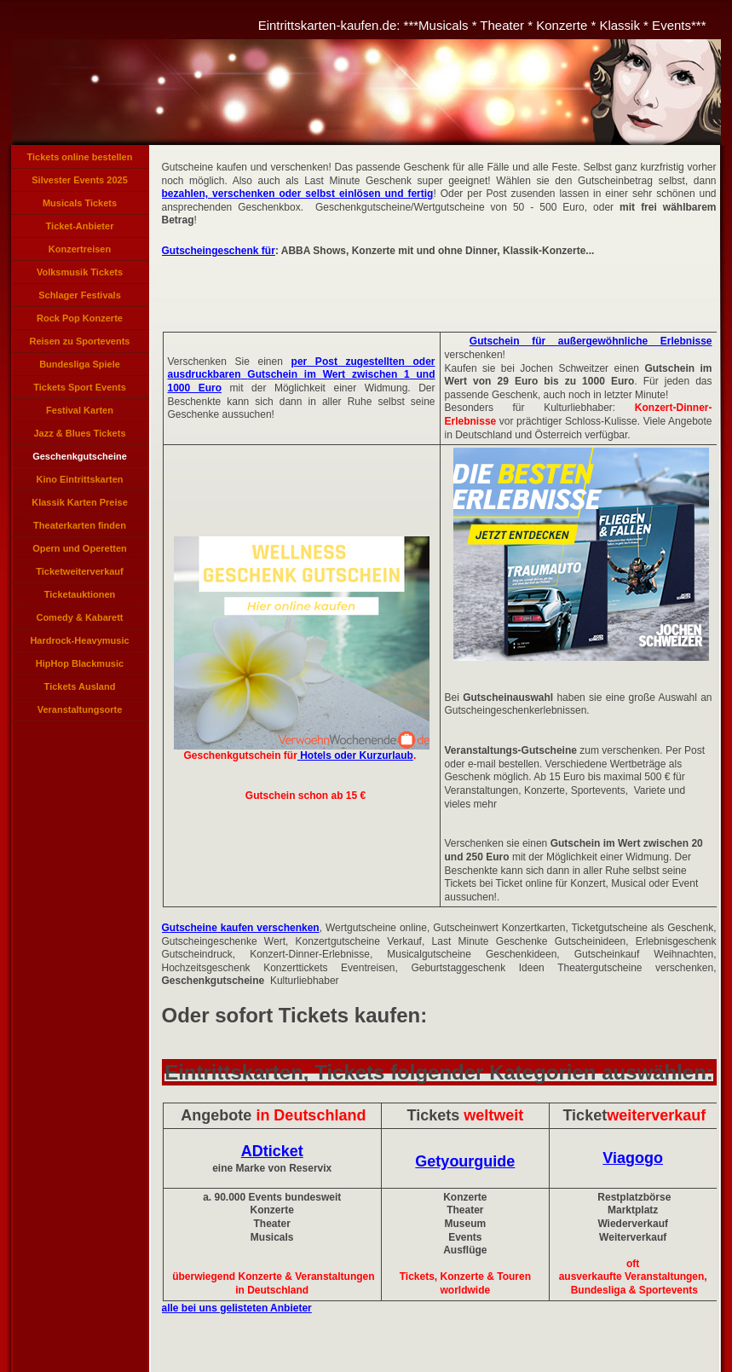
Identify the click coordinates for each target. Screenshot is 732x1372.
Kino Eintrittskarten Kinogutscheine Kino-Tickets (80, 482)
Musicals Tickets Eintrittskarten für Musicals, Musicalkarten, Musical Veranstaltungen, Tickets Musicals (80, 206)
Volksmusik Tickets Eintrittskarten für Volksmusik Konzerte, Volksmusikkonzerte (80, 275)
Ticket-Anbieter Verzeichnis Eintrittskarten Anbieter (80, 229)
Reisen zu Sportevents (80, 341)
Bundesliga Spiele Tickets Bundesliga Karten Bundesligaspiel (79, 367)
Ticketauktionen (80, 594)
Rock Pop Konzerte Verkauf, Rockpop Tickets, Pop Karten (80, 321)
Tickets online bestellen (80, 157)
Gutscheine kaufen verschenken (241, 928)
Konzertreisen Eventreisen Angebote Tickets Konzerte (80, 252)
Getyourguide (465, 1161)
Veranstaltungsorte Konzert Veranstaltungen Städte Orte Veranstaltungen (80, 712)
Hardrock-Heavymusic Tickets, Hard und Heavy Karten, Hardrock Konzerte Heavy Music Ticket (80, 643)
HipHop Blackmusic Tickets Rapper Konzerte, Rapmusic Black (80, 666)
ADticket (272, 1151)
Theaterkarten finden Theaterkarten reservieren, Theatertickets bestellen (79, 528)
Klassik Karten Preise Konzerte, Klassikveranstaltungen (80, 505)
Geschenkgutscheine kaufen (79, 459)
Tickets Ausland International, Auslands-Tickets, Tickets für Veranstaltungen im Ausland (79, 689)
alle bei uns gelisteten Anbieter (237, 1308)
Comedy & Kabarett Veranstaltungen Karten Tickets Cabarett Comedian (79, 620)
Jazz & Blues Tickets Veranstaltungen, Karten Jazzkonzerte (80, 436)
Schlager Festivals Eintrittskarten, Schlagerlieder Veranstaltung (79, 298)
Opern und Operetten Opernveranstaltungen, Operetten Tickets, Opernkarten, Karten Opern (79, 551)
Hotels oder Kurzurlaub (355, 755)
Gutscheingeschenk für (218, 251)
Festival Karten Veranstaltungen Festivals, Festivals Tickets (79, 413)
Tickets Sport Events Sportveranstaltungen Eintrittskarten (80, 390)
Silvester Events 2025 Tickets (80, 183)
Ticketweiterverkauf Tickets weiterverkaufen (79, 574)
